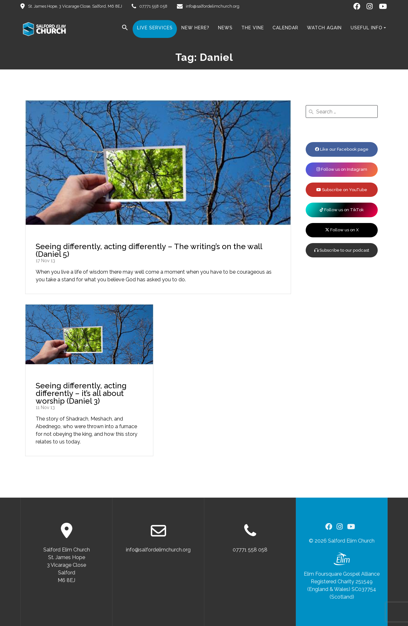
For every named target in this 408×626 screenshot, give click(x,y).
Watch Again (324, 27)
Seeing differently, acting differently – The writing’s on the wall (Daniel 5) (149, 250)
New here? (195, 27)
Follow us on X (342, 229)
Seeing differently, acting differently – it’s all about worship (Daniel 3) (81, 393)
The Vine (252, 27)
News (225, 27)
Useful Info (366, 27)
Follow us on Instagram (342, 169)
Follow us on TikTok (342, 209)
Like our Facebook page (341, 149)
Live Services (155, 27)
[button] (125, 28)
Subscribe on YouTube (341, 189)
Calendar (285, 27)
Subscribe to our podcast (341, 250)
